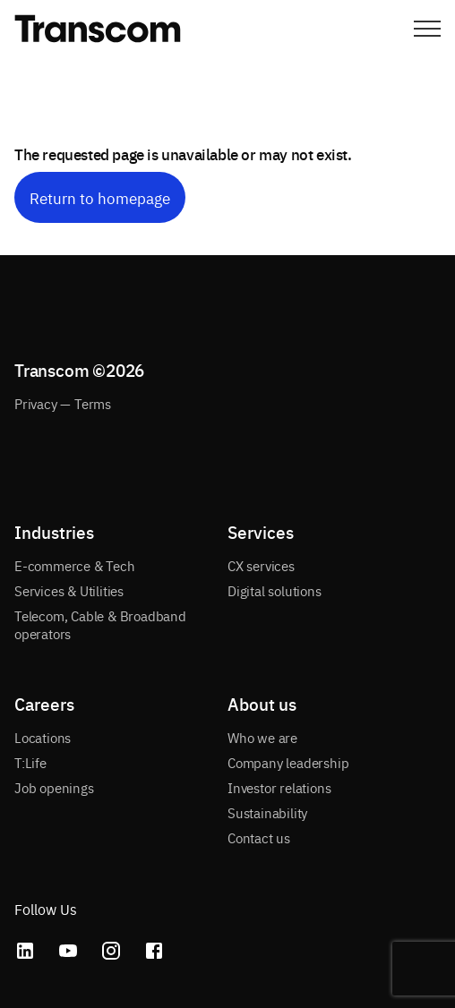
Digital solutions (275, 590)
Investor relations (279, 787)
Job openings (54, 787)
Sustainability (267, 812)
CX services (261, 565)
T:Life (30, 762)
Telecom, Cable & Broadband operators (100, 624)
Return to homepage (100, 197)
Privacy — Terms (62, 403)
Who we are (262, 737)
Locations (42, 737)
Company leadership (288, 762)
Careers (44, 703)
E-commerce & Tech (74, 565)
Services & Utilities (69, 590)
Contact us (259, 837)
